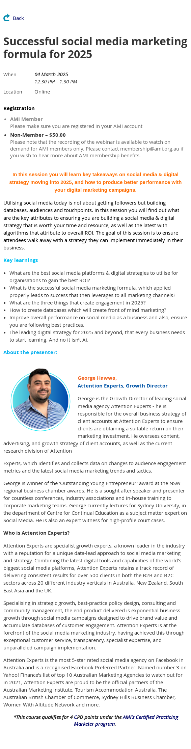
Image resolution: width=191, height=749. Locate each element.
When (10, 74)
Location (12, 91)
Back (18, 18)
